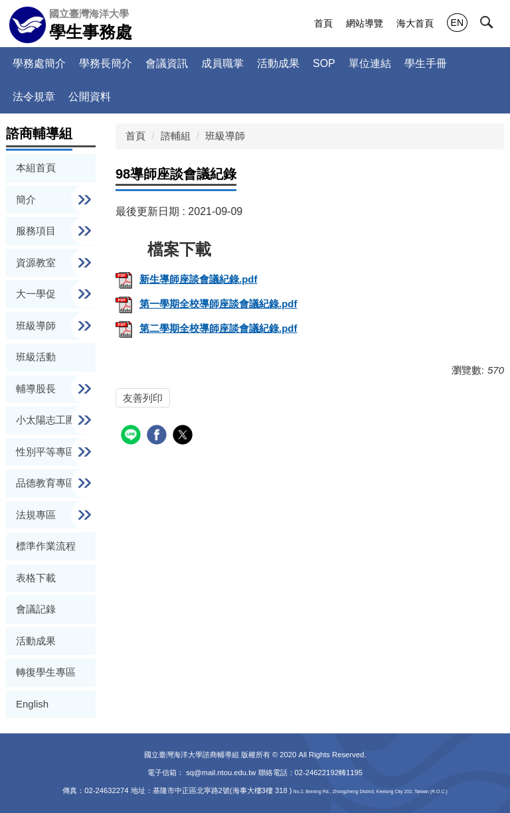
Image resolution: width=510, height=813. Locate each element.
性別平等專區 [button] (47, 451)
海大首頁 (415, 23)
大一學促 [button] (37, 293)
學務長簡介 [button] (105, 63)
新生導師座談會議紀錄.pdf (187, 279)
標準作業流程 (46, 546)
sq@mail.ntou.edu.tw (222, 772)
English (32, 703)
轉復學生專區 (46, 672)
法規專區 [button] (37, 514)
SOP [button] (324, 63)
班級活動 (36, 356)
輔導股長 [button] (37, 388)
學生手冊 (425, 63)
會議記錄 (36, 609)
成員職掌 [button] (222, 63)
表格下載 (36, 577)
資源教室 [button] (37, 262)
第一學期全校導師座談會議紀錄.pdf (207, 303)
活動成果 (278, 63)
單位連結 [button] (370, 63)
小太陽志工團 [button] (47, 419)
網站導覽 (364, 23)
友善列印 (143, 398)
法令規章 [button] (34, 96)
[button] (494, 24)
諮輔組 (176, 135)
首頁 (323, 23)
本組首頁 (36, 167)
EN (457, 22)
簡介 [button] (27, 199)
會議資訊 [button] (166, 63)
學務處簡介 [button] (39, 63)
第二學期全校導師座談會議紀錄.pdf (207, 328)
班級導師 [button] (37, 325)
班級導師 (225, 135)
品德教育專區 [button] (47, 482)
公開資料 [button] (89, 96)
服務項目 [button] (37, 230)
